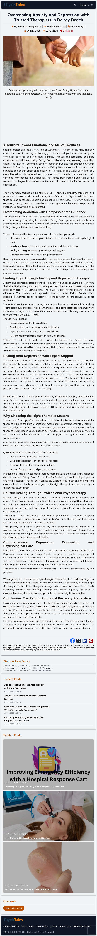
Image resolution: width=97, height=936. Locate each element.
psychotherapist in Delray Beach (61, 504)
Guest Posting (27, 926)
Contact (53, 926)
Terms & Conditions (81, 926)
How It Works (42, 926)
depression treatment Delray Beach (57, 360)
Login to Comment (14, 908)
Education (10, 668)
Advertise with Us (11, 926)
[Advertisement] (48, 120)
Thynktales (27, 932)
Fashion (24, 668)
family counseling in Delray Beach (64, 265)
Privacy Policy (65, 926)
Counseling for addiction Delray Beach (44, 220)
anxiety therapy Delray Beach (49, 347)
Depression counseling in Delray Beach (27, 554)
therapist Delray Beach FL (26, 477)
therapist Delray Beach (15, 430)
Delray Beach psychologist (61, 396)
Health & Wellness (41, 668)
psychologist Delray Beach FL (56, 579)
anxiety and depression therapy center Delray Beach (54, 293)
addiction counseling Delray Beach (34, 160)
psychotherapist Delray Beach (19, 530)
